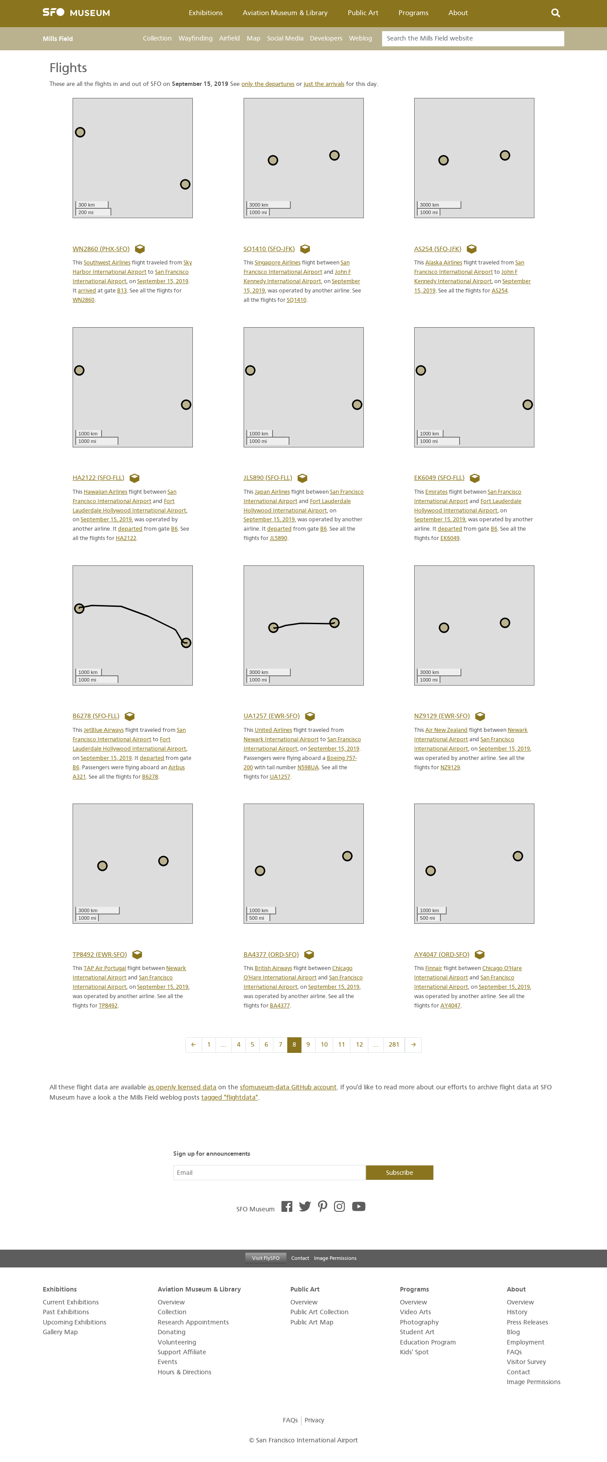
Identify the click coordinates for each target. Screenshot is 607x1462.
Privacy (314, 1420)
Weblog (360, 38)
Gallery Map (60, 1332)
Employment (526, 1342)
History (517, 1312)
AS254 (500, 290)
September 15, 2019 (162, 281)
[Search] (473, 38)
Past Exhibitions (66, 1312)
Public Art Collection (319, 1312)
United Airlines (273, 730)
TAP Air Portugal (105, 968)
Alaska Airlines (443, 262)
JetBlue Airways (104, 730)
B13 (122, 290)
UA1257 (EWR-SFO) (272, 716)
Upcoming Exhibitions (74, 1322)
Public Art (363, 13)
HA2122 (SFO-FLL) (98, 478)
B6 (174, 528)
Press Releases (527, 1322)
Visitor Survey (526, 1362)
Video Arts (415, 1312)
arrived (87, 290)
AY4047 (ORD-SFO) (441, 954)
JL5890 (278, 538)
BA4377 (280, 1005)
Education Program (428, 1342)
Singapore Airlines (278, 262)
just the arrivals (324, 84)
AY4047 (450, 1005)
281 (394, 1044)
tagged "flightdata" (229, 1097)
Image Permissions (335, 1258)
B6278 (150, 776)
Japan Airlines (272, 491)
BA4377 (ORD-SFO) (271, 954)
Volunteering (177, 1342)
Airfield (229, 38)
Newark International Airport (281, 739)
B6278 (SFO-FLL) (96, 716)
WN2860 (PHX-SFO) (101, 249)
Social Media (285, 38)
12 (359, 1044)
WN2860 (83, 299)
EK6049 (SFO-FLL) (439, 478)
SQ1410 (296, 299)
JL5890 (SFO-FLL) (268, 478)
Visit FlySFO (266, 1258)
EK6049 (450, 538)
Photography (419, 1322)
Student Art (417, 1332)
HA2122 (126, 538)
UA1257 (280, 776)
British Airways (273, 968)
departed (130, 528)
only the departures (267, 84)
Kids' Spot (414, 1352)
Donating (171, 1332)
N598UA (308, 767)
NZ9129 (450, 767)
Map (254, 38)
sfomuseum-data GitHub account (288, 1087)
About (458, 13)
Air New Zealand (446, 730)
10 (324, 1044)
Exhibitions (206, 13)
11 (341, 1044)
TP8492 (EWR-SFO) (100, 954)
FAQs (514, 1352)
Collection (157, 38)
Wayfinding (195, 38)
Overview (171, 1302)
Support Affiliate (182, 1352)
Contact (300, 1258)
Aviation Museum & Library (285, 13)
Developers (326, 38)
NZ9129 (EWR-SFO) (442, 716)
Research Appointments (193, 1322)
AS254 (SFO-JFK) (437, 249)
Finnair (433, 968)
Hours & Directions (185, 1372)
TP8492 (108, 1005)
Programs (413, 13)
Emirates (436, 491)
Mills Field (58, 39)
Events (167, 1362)
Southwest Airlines (107, 262)
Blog (513, 1332)
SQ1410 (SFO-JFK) (269, 249)
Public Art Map (312, 1322)
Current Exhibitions (71, 1302)
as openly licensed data (182, 1087)
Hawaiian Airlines (105, 491)
